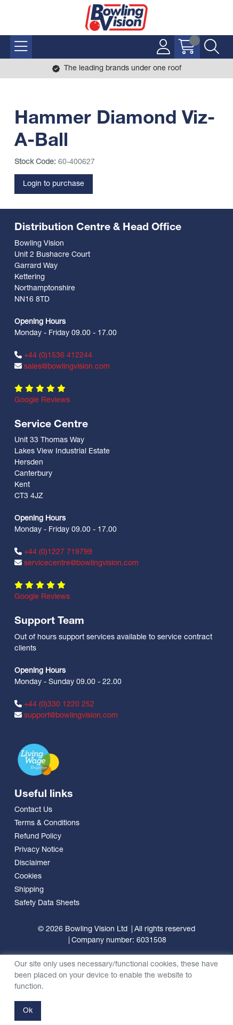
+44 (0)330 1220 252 (54, 704)
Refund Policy (37, 837)
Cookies (28, 877)
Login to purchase (53, 184)
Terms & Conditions (46, 823)
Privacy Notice (38, 850)
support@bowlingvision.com (66, 715)
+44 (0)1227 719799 (53, 552)
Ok (28, 1011)
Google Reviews (42, 400)
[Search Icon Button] (211, 47)
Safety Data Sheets (46, 903)
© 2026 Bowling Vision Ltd (82, 929)
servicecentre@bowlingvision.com (76, 563)
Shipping (29, 890)
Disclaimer (32, 863)
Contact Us (33, 810)
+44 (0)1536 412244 (53, 355)
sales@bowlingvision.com (62, 366)
